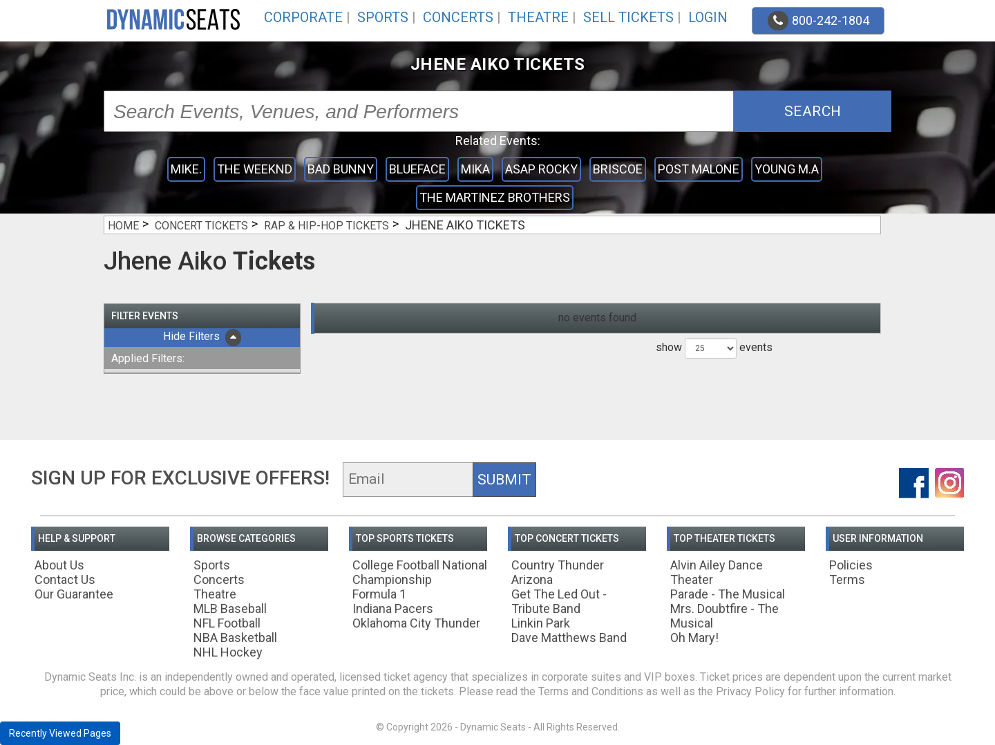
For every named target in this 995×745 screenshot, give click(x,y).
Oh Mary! (694, 637)
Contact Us (65, 579)
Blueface (417, 169)
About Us (59, 565)
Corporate (303, 17)
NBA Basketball (235, 637)
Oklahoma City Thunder (416, 623)
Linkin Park (540, 623)
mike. (186, 169)
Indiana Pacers (392, 608)
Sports (382, 17)
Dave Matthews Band (569, 637)
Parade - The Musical (727, 594)
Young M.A (787, 169)
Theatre (538, 17)
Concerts (458, 17)
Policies (851, 565)
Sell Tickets (628, 17)
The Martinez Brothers (494, 197)
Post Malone (698, 169)
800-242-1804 (818, 20)
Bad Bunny (340, 169)
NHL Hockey (228, 652)
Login (708, 17)
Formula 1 (379, 594)
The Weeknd (254, 169)
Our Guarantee (74, 594)
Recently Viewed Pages (60, 733)
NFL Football (226, 623)
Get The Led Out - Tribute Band (559, 601)
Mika (475, 169)
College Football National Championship (419, 572)
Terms (847, 579)
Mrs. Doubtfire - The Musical (724, 615)
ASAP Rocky (541, 169)
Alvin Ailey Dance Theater (716, 572)
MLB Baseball (230, 608)
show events (714, 348)
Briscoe (618, 169)
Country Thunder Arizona (557, 572)
